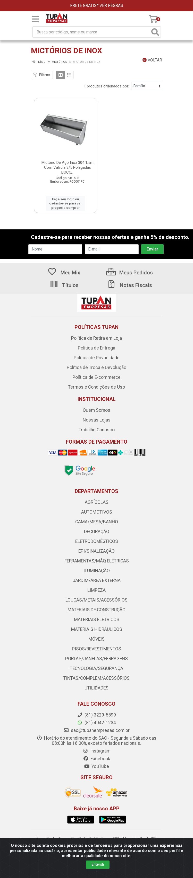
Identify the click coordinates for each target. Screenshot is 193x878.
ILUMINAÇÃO (96, 570)
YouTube (96, 766)
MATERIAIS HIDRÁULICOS (96, 629)
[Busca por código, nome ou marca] (91, 32)
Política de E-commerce (96, 377)
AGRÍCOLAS (96, 502)
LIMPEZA (96, 590)
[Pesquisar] (155, 32)
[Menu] (35, 19)
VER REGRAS (111, 5)
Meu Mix (63, 273)
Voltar (152, 60)
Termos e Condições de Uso (96, 387)
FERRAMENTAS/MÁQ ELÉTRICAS (96, 560)
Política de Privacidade (97, 357)
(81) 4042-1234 (96, 722)
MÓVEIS (96, 639)
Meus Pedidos (129, 273)
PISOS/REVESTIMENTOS (96, 648)
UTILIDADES (96, 688)
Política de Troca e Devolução (96, 367)
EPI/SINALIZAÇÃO (96, 551)
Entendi (97, 864)
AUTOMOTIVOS (96, 512)
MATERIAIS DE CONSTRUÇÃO (96, 609)
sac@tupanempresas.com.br (96, 730)
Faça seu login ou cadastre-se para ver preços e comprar (65, 203)
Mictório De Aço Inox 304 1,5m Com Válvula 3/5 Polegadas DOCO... (67, 167)
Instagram (97, 751)
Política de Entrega (96, 348)
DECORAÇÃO (96, 531)
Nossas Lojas (97, 420)
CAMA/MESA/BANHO (96, 521)
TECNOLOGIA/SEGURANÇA (96, 668)
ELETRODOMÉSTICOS (96, 541)
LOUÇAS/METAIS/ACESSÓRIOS (96, 600)
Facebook (96, 758)
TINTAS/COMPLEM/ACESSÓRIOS (96, 678)
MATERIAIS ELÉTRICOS (96, 619)
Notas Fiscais (129, 285)
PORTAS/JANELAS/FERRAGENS (96, 658)
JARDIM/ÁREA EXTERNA (97, 580)
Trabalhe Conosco (97, 429)
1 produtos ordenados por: (106, 86)
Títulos (64, 285)
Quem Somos (96, 410)
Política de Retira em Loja (96, 338)
